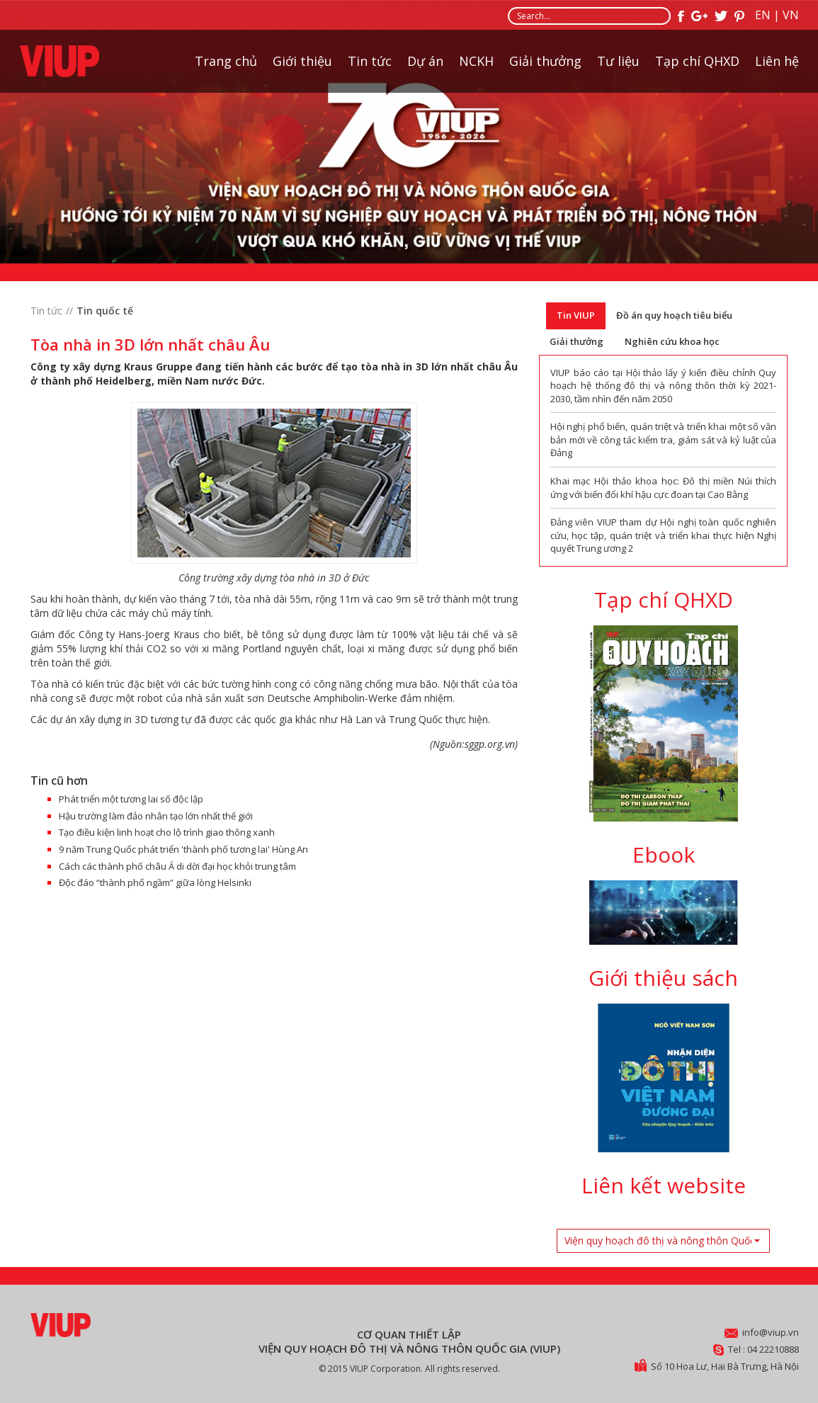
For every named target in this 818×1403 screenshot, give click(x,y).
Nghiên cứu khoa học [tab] (672, 341)
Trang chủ (226, 60)
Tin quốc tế (104, 310)
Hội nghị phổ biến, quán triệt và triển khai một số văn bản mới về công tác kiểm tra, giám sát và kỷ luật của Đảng (663, 439)
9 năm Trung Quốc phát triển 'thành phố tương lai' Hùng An (183, 849)
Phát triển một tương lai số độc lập (131, 799)
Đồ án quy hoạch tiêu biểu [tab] (674, 315)
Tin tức (370, 60)
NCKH (476, 60)
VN (791, 15)
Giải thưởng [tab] (576, 341)
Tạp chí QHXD (697, 60)
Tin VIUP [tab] (576, 315)
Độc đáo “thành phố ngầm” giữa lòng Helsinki (155, 882)
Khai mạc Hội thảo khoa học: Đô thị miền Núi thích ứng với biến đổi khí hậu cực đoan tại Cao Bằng (663, 488)
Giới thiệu (302, 60)
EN (763, 15)
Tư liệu (618, 60)
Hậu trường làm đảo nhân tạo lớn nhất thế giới (156, 816)
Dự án (425, 60)
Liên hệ (777, 60)
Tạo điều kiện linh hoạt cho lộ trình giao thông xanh (167, 832)
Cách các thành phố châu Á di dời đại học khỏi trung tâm (177, 866)
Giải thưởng (545, 60)
